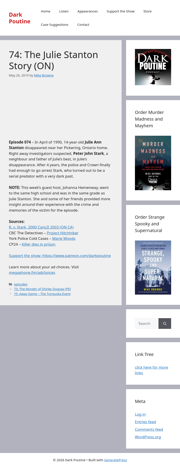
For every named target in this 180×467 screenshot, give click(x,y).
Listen (64, 11)
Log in (140, 414)
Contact (83, 24)
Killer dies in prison (38, 244)
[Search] (164, 323)
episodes (20, 284)
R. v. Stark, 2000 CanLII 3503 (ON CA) (41, 227)
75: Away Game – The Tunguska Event (42, 294)
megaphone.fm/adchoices (32, 272)
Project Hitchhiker (62, 232)
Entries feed (145, 421)
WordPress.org (148, 436)
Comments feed (149, 429)
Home (45, 11)
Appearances (87, 11)
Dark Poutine (19, 18)
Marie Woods (63, 238)
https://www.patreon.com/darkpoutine (76, 255)
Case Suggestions (54, 24)
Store (147, 11)
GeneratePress (115, 460)
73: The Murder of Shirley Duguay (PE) (42, 289)
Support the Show (121, 11)
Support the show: (25, 255)
